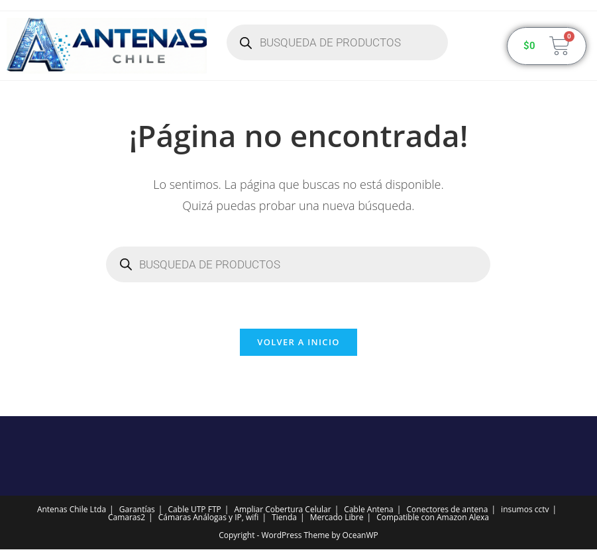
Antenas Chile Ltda (71, 510)
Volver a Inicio (298, 343)
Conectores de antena (447, 510)
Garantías (137, 510)
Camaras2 (126, 517)
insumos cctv (525, 510)
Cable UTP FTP (194, 510)
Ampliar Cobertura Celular (282, 510)
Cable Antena (368, 510)
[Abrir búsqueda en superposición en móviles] (337, 42)
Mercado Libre (337, 517)
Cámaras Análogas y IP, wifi (208, 517)
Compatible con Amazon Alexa (432, 517)
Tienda (284, 517)
